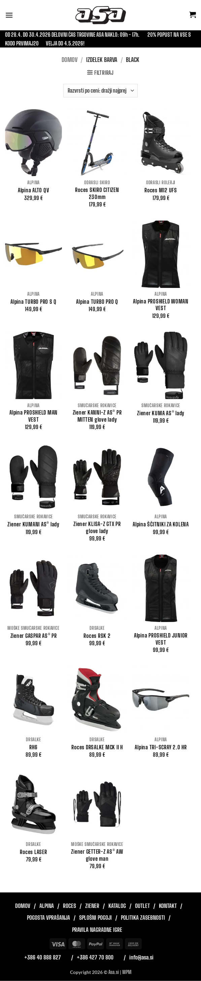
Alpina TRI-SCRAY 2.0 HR (161, 747)
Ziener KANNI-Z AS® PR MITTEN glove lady (97, 416)
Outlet (142, 905)
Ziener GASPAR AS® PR (33, 635)
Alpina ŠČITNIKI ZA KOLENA (161, 524)
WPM (126, 972)
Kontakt (168, 905)
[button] (9, 15)
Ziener (92, 905)
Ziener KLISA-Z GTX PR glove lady (97, 527)
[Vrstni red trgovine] (100, 90)
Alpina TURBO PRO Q (97, 301)
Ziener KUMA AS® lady (161, 413)
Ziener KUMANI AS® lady (33, 524)
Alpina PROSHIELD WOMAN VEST (161, 305)
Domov (69, 59)
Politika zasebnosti (143, 917)
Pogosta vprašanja (48, 917)
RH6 (33, 747)
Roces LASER (33, 852)
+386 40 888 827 (42, 957)
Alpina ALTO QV (33, 190)
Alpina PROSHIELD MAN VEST (33, 416)
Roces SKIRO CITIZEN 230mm (97, 193)
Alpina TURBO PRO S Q (33, 301)
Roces (69, 905)
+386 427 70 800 (95, 957)
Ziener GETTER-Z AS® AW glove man (97, 855)
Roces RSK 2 (96, 635)
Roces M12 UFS (160, 190)
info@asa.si (141, 957)
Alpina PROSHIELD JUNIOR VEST (161, 639)
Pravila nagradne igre (97, 929)
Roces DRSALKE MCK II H (97, 747)
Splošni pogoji (95, 917)
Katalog (117, 905)
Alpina (46, 905)
